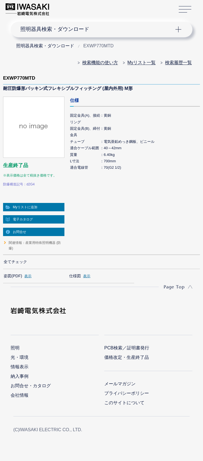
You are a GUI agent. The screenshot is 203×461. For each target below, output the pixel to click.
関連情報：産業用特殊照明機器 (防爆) (35, 245)
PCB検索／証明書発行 (126, 347)
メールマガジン (120, 383)
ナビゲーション (97, 29)
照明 (15, 347)
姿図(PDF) (13, 276)
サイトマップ (185, 9)
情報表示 (19, 366)
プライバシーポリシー (126, 393)
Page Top (174, 287)
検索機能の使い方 (100, 62)
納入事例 (19, 376)
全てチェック (15, 261)
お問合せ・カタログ (31, 385)
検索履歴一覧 (178, 62)
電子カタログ (23, 219)
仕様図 (75, 276)
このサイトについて (124, 402)
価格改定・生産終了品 (126, 357)
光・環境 (19, 357)
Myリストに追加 (25, 207)
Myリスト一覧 (141, 62)
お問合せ (19, 232)
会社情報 (19, 395)
